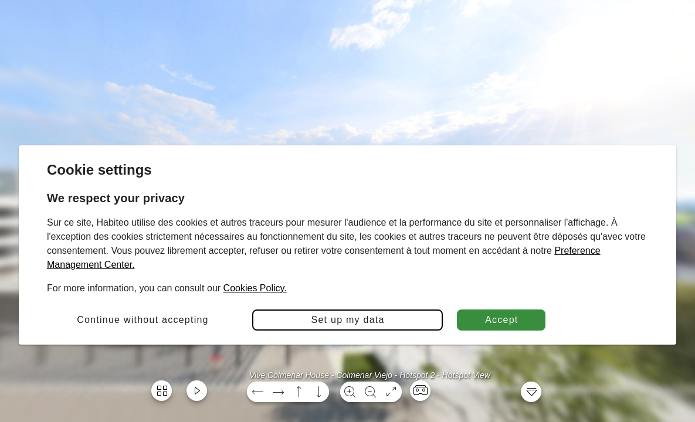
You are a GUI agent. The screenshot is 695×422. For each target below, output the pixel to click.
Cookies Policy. (255, 288)
